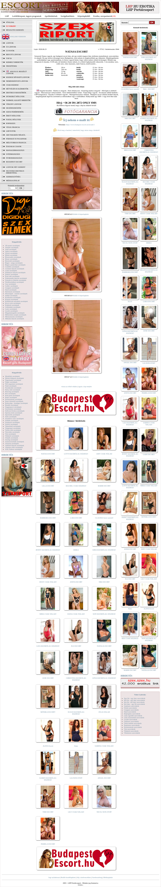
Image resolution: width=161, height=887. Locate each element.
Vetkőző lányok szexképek (14, 445)
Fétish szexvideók (130, 708)
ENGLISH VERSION (18, 36)
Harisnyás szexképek (12, 292)
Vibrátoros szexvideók (132, 733)
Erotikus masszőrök (16, 93)
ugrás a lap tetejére (85, 386)
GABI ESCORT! (149, 454)
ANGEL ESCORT (104, 778)
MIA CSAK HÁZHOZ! (130, 638)
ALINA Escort (48, 746)
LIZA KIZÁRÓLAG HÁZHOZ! (47, 646)
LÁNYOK (9, 43)
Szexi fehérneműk (15, 112)
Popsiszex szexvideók (131, 725)
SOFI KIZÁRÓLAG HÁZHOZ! (104, 614)
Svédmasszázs (13, 154)
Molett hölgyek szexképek (14, 378)
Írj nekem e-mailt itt (76, 120)
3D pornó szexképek (12, 245)
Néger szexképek (11, 382)
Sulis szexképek (11, 417)
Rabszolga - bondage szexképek (16, 403)
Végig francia (13, 127)
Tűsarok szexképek (12, 443)
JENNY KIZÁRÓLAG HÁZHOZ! (48, 550)
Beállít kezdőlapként (68, 877)
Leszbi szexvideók (130, 719)
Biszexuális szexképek (13, 257)
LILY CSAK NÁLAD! (76, 812)
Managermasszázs (15, 150)
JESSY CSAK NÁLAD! (48, 582)
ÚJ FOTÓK (10, 51)
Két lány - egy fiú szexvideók (134, 704)
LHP (7, 16)
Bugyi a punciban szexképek (15, 265)
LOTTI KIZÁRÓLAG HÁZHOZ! (76, 454)
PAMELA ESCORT (48, 844)
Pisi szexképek (10, 393)
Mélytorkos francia (16, 143)
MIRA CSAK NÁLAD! (48, 614)
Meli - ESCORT (149, 89)
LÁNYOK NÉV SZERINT (15, 167)
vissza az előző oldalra (69, 386)
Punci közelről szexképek (14, 401)
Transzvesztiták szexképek (14, 442)
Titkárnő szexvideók (131, 731)
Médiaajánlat (107, 877)
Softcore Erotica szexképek (14, 411)
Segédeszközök (13, 108)
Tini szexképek (10, 434)
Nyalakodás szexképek (13, 388)
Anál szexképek (10, 249)
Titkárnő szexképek (12, 436)
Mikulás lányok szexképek (14, 319)
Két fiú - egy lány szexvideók (134, 700)
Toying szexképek (11, 440)
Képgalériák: (17, 242)
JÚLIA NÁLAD (104, 712)
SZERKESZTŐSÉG (13, 177)
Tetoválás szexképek (12, 432)
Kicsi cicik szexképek (13, 303)
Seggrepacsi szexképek (13, 407)
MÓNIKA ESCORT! (47, 712)
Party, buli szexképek (12, 390)
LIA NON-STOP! (76, 778)
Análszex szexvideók (131, 706)
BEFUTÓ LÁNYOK (13, 54)
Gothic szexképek (11, 286)
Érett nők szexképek (12, 276)
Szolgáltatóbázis (67, 16)
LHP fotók (11, 131)
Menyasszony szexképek (14, 317)
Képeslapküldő (84, 16)
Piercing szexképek (12, 392)
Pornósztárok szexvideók (133, 727)
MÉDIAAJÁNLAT (13, 180)
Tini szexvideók (129, 729)
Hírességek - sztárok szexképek (16, 294)
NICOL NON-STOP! (104, 812)
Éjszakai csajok (14, 146)
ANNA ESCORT (130, 549)
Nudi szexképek (11, 386)
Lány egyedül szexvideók (133, 716)
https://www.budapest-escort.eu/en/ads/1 (80, 125)
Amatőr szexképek (11, 247)
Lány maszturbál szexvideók (134, 718)
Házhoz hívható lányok (18, 77)
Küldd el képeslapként (81, 214)
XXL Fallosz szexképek (13, 449)
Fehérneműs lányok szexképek (16, 278)
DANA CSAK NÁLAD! (76, 614)
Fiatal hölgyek (13, 119)
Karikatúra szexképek (13, 297)
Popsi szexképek (11, 397)
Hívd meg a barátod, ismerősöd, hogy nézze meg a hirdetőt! (76, 130)
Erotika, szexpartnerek (102, 16)
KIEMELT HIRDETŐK (14, 62)
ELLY (130, 301)
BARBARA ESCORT (48, 518)
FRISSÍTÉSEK (11, 66)
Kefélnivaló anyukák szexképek (16, 301)
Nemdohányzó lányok (17, 81)
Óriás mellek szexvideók (133, 723)
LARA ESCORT (76, 518)
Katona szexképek (11, 299)
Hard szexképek (11, 290)
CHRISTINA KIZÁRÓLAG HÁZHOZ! (76, 679)
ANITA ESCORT (76, 582)
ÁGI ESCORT (76, 646)
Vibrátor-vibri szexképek (14, 447)
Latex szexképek (11, 309)
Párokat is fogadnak (16, 139)
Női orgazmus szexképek (14, 384)
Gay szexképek (10, 284)
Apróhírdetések (51, 16)
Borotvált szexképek (12, 261)
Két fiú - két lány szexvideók (134, 702)
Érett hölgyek (13, 116)
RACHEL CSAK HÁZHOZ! (76, 486)
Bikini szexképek (11, 255)
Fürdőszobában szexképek (14, 282)
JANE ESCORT (48, 678)
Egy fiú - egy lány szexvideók (134, 698)
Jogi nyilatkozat (54, 877)
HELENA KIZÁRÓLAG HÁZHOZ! (149, 271)
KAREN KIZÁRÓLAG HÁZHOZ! (48, 779)
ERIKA (76, 550)
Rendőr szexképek (11, 405)
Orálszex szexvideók (131, 721)
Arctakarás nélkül (15, 135)
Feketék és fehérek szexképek (15, 280)
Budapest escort (14, 162)
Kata (76, 746)
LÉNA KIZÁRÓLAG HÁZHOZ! (104, 678)
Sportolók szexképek (12, 415)
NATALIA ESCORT (104, 646)
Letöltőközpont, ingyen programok (26, 16)
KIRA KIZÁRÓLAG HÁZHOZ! (104, 550)
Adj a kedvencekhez (84, 877)
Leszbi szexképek (11, 311)
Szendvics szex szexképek (14, 418)
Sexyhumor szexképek (13, 409)
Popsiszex (10, 123)
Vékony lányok (13, 104)
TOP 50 (9, 58)
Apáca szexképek (11, 251)
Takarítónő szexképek (13, 426)
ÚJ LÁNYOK (11, 47)
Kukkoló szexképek (12, 305)
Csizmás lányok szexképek (14, 269)
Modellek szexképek (12, 376)
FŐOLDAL (10, 22)
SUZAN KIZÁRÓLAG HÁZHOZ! (76, 713)
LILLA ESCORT (48, 486)
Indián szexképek (11, 295)
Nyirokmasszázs (14, 158)
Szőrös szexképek (11, 424)
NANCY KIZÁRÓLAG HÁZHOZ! (130, 518)
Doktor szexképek (11, 274)
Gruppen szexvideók (131, 710)
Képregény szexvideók (132, 714)
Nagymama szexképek (13, 380)
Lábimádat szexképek (13, 307)
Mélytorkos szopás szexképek (15, 315)
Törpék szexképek (11, 438)
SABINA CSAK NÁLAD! (104, 746)
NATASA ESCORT (48, 454)
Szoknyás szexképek (12, 422)
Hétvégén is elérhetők (17, 89)
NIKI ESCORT (104, 582)
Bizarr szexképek (11, 259)
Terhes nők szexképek (13, 430)
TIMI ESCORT (47, 812)
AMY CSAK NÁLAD (104, 454)
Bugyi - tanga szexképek (13, 263)
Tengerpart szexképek (13, 428)
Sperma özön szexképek (13, 413)
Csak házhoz (12, 85)
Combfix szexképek (12, 267)
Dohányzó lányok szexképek (15, 272)
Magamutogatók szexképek (15, 313)
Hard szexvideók (130, 712)
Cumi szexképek (11, 270)
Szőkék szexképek (11, 420)
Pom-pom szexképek (12, 395)
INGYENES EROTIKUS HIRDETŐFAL (15, 172)
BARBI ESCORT (104, 486)
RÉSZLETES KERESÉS (15, 30)
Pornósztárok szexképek (13, 399)
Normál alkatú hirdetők (18, 100)
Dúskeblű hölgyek (15, 96)
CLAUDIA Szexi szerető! (104, 518)
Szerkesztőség (97, 877)
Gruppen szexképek (12, 288)
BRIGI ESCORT (130, 150)
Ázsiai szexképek (11, 253)
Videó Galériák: (140, 695)
